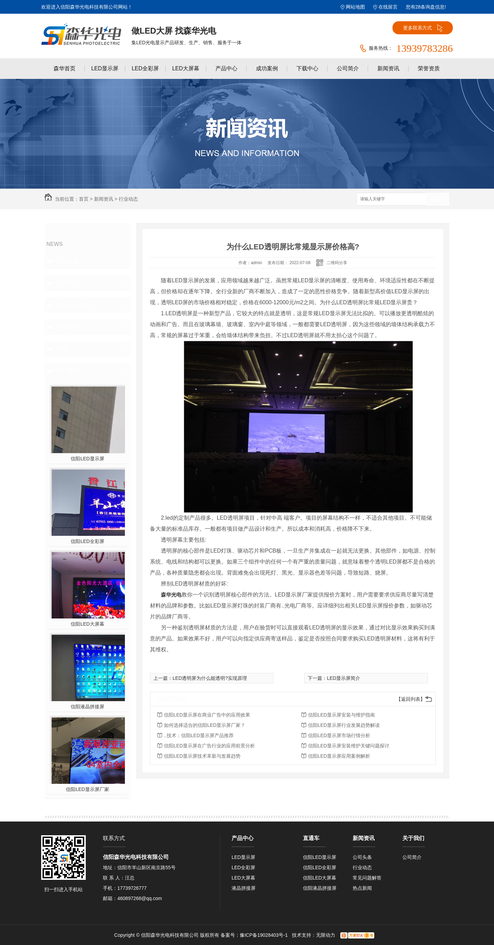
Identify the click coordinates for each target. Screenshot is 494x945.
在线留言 (388, 7)
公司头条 (67, 261)
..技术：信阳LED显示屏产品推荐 (199, 735)
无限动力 (325, 935)
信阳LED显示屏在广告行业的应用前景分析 (209, 745)
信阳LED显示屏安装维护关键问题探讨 (348, 745)
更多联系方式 (423, 28)
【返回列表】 (410, 699)
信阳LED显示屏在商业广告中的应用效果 (207, 715)
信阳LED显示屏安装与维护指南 (341, 715)
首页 (84, 199)
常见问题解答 (73, 305)
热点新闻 (67, 326)
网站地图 (355, 7)
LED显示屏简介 (343, 678)
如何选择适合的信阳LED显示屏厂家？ (204, 725)
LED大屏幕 (185, 68)
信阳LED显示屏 (87, 458)
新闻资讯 (388, 68)
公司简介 (348, 68)
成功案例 (267, 68)
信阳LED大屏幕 (87, 624)
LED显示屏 (104, 68)
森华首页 (64, 68)
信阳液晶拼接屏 (87, 706)
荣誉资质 (429, 68)
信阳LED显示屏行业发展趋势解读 (344, 725)
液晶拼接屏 (244, 888)
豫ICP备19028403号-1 (264, 935)
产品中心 (226, 68)
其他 (61, 348)
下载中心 (307, 68)
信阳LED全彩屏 (87, 541)
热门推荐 (67, 370)
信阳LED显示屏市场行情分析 (339, 735)
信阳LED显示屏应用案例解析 (339, 756)
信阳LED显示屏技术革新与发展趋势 (202, 756)
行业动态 (128, 199)
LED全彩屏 (145, 68)
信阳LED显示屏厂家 (87, 789)
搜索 (437, 199)
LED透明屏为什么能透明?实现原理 (210, 678)
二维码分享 (337, 262)
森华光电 (171, 595)
